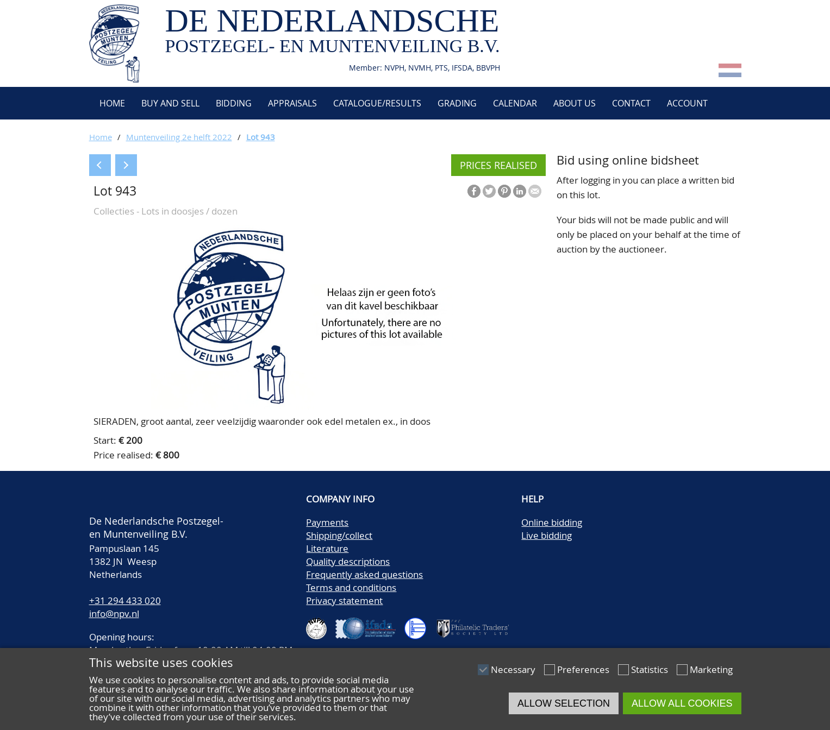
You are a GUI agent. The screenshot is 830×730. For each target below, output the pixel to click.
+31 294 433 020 (125, 600)
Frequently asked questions (364, 574)
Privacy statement (344, 600)
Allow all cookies (682, 703)
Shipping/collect (339, 535)
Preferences (583, 669)
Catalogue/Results (377, 103)
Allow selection (563, 703)
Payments (327, 522)
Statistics (649, 669)
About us (574, 103)
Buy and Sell (170, 103)
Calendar (515, 103)
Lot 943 (260, 136)
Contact (631, 103)
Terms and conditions (351, 587)
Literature (327, 548)
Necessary (513, 669)
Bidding (234, 103)
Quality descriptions (348, 561)
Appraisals (292, 103)
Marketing (711, 669)
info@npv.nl (114, 613)
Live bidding (546, 535)
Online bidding (551, 522)
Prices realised (498, 165)
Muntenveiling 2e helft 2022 (179, 136)
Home (111, 103)
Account (687, 103)
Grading (457, 103)
